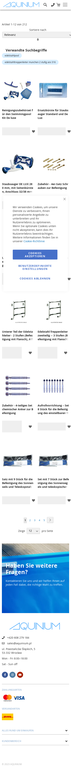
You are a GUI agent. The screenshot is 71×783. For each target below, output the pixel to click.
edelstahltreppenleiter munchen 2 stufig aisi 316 (30, 62)
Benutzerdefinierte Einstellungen (35, 267)
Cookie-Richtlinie (34, 241)
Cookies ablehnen (35, 278)
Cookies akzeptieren (35, 254)
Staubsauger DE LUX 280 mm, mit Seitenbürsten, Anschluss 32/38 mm (17, 187)
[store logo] (22, 5)
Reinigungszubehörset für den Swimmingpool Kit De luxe (17, 114)
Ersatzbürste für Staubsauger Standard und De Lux (53, 114)
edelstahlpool (12, 55)
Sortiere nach (37, 30)
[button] (33, 131)
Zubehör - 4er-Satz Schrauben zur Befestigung (53, 186)
